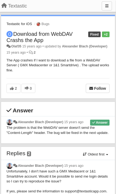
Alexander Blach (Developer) (84, 46)
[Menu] (107, 6)
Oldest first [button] (95, 154)
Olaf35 (16, 46)
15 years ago (73, 122)
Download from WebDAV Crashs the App (39, 37)
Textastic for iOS (19, 24)
